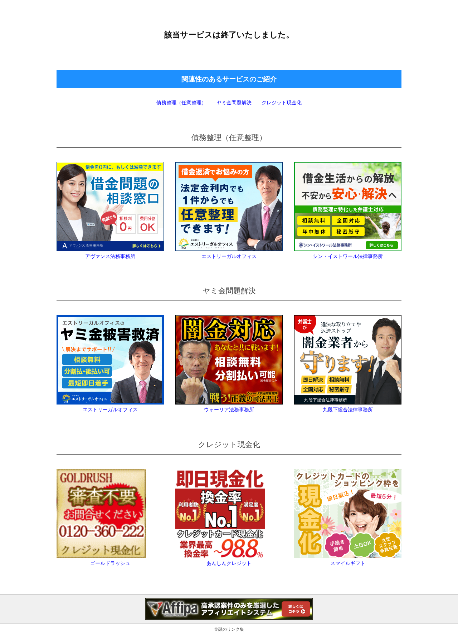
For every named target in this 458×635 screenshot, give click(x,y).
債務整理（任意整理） (181, 102)
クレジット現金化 (282, 102)
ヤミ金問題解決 (234, 102)
